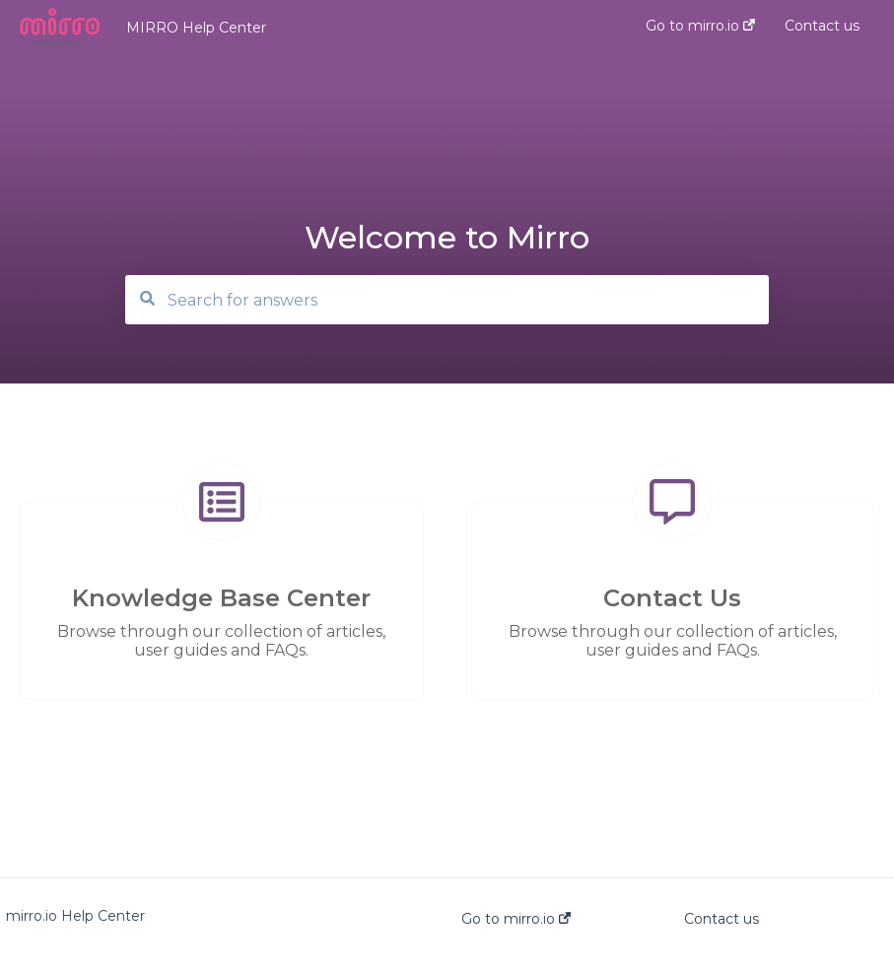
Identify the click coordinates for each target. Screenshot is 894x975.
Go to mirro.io (516, 919)
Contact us (721, 919)
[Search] (447, 299)
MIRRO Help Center (196, 27)
